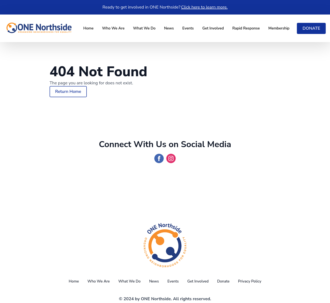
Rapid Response (246, 28)
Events (188, 28)
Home (88, 28)
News (169, 28)
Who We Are (113, 28)
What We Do (144, 28)
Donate (223, 281)
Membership (278, 28)
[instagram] (171, 158)
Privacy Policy (249, 281)
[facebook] (159, 158)
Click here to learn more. (204, 7)
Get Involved (213, 28)
